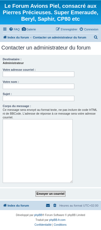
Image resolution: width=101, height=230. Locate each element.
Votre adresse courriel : (19, 69)
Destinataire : (12, 59)
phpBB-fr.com (57, 219)
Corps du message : (17, 106)
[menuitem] (14, 29)
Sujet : (7, 93)
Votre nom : (11, 81)
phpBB (38, 215)
